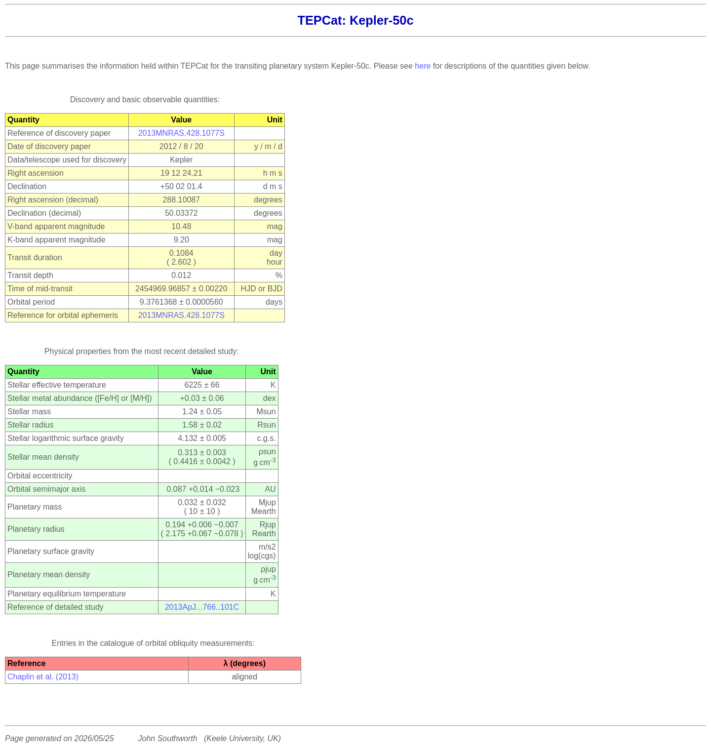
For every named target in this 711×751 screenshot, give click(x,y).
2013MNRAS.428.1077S (181, 133)
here (423, 66)
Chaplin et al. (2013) (43, 676)
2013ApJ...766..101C (202, 607)
